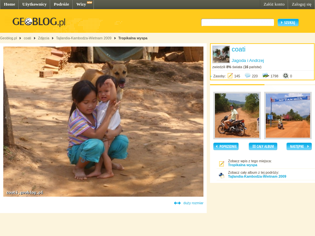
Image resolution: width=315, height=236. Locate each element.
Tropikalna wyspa (132, 38)
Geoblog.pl (8, 38)
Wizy (81, 4)
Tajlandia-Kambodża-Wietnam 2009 (84, 38)
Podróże (61, 4)
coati (27, 38)
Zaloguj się (301, 4)
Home (9, 4)
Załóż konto (273, 4)
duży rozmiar (193, 203)
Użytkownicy (34, 4)
